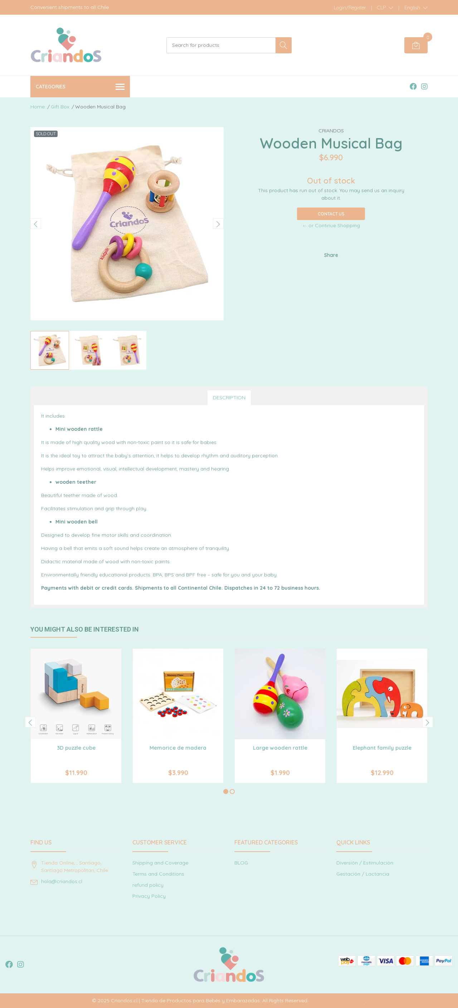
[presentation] (35, 223)
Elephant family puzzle (382, 747)
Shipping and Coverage (160, 863)
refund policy (148, 885)
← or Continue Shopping (331, 225)
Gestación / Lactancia (362, 874)
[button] (385, 7)
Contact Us (331, 213)
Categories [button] (80, 87)
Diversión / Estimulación (364, 863)
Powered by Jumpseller (337, 1000)
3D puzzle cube (76, 747)
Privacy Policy (149, 896)
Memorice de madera (178, 747)
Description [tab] (229, 397)
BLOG (241, 863)
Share (331, 255)
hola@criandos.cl (61, 881)
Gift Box (60, 106)
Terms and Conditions (158, 874)
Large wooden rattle (280, 747)
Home (37, 106)
